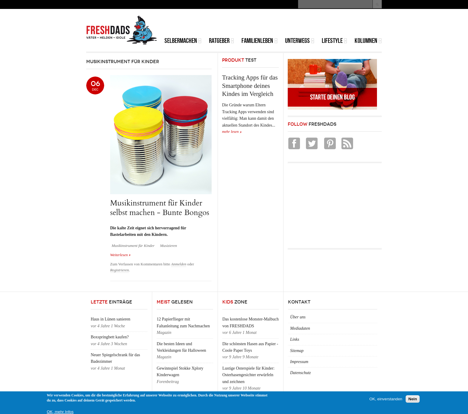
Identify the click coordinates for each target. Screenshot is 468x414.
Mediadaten (300, 328)
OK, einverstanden (385, 399)
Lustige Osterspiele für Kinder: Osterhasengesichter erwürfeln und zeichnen (248, 375)
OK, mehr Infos (60, 412)
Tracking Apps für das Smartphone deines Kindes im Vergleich (250, 85)
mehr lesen (230, 132)
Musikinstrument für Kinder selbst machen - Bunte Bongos (159, 208)
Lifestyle (334, 40)
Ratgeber (221, 40)
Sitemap (297, 350)
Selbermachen (182, 40)
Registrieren (119, 270)
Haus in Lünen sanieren (110, 319)
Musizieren (168, 246)
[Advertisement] (312, 24)
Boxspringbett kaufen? (110, 337)
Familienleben (259, 40)
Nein (412, 399)
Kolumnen (368, 40)
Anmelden (178, 264)
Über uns (298, 317)
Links (294, 339)
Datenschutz (300, 373)
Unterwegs (299, 40)
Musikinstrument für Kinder (133, 246)
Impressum (299, 361)
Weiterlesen (120, 255)
